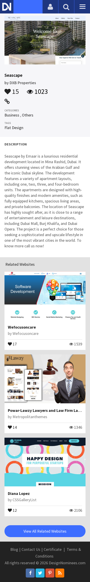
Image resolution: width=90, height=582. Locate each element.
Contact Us (30, 549)
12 (12, 510)
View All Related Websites (45, 531)
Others (27, 115)
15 (11, 89)
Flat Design (13, 127)
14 (12, 427)
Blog (14, 549)
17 (12, 343)
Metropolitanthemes (30, 416)
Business (11, 115)
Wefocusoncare (22, 327)
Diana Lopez (19, 493)
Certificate (53, 549)
